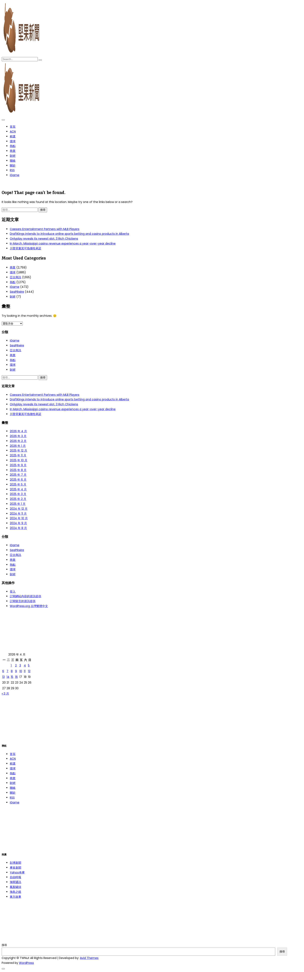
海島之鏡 (15, 892)
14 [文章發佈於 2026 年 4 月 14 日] (8, 677)
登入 (12, 592)
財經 (12, 156)
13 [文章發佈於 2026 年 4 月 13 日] (3, 677)
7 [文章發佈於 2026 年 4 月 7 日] (7, 671)
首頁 (12, 127)
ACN (13, 131)
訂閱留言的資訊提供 (22, 601)
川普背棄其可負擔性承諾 (25, 248)
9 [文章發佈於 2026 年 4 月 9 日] (16, 671)
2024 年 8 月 (18, 528)
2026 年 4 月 (18, 431)
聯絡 (12, 161)
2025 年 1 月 (17, 504)
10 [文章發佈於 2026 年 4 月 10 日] (20, 671)
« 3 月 (5, 693)
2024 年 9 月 (18, 523)
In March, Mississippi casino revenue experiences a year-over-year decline (63, 243)
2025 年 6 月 (18, 480)
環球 (12, 141)
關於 (12, 165)
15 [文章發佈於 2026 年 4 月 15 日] (12, 677)
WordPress (26, 963)
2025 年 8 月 (18, 470)
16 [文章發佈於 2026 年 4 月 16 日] (16, 677)
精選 (12, 136)
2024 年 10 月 (19, 518)
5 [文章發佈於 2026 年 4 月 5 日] (29, 665)
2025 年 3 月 (18, 494)
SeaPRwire (17, 292)
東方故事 (15, 897)
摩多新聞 (15, 868)
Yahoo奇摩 (17, 872)
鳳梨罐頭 (15, 887)
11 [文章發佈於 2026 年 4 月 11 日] (24, 671)
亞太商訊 (15, 277)
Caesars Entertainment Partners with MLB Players (44, 229)
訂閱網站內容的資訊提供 (25, 596)
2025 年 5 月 (18, 484)
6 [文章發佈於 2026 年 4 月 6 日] (3, 671)
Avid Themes (89, 958)
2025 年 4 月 (18, 489)
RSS (12, 170)
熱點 (12, 146)
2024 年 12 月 (19, 509)
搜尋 (4, 945)
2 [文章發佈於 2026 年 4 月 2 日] (16, 665)
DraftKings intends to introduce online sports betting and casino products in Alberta (69, 234)
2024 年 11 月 (18, 514)
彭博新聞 (15, 863)
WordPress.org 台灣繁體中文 (29, 606)
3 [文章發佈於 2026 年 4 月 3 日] (20, 665)
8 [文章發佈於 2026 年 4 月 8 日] (12, 671)
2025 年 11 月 (18, 455)
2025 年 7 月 (18, 475)
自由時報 (15, 877)
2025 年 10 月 (18, 460)
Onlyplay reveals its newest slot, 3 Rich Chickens (44, 239)
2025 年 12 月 (18, 450)
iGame (14, 175)
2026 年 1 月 (18, 446)
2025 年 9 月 (18, 465)
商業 (12, 151)
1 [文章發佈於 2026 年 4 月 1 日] (11, 665)
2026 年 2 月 (18, 441)
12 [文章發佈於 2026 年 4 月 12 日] (29, 671)
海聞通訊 (15, 882)
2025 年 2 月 (18, 499)
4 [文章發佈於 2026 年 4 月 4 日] (25, 665)
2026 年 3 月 (18, 436)
